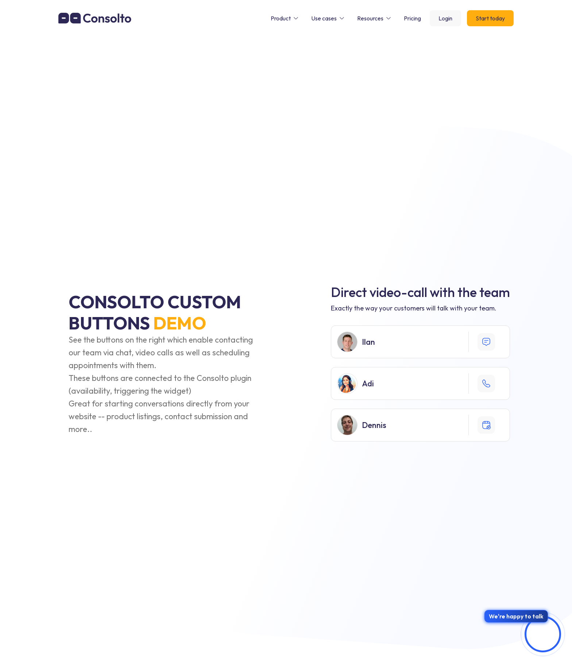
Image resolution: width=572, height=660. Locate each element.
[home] (94, 18)
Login (445, 18)
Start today (490, 18)
